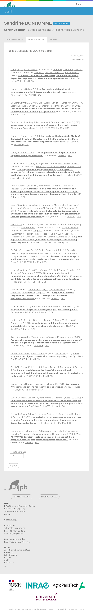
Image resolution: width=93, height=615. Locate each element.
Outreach (8, 557)
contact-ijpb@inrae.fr (13, 534)
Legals (82, 609)
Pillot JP (78, 69)
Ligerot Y (33, 306)
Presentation (15, 39)
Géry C (45, 289)
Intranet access (21, 497)
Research (8, 552)
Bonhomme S (72, 72)
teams (53, 39)
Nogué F (57, 186)
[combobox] (46, 59)
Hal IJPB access (49, 497)
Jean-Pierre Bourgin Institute (17, 550)
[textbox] (46, 59)
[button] (78, 4)
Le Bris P (57, 69)
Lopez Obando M (28, 69)
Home (7, 547)
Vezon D (53, 414)
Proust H (28, 320)
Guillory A (15, 69)
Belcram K (38, 320)
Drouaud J (25, 367)
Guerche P (53, 337)
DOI (32, 81)
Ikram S (14, 337)
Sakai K (14, 186)
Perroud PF (16, 224)
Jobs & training (10, 555)
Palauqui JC (68, 186)
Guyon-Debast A (70, 227)
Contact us (9, 562)
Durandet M (24, 337)
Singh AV (66, 103)
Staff (6, 560)
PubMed (24, 81)
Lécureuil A (68, 69)
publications (36, 39)
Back (13, 466)
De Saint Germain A (54, 72)
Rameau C (39, 72)
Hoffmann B (64, 163)
